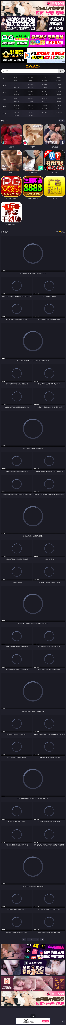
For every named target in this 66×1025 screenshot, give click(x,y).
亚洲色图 (30, 98)
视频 (4, 85)
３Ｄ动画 (58, 84)
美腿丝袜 (16, 101)
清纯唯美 (30, 101)
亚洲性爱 (16, 91)
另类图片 (58, 101)
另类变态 (58, 94)
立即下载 (45, 1021)
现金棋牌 (44, 80)
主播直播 (44, 87)
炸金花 (30, 80)
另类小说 (30, 108)
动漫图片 (58, 98)
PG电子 (16, 77)
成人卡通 (44, 91)
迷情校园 (16, 108)
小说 (4, 106)
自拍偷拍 (30, 84)
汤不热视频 (59, 112)
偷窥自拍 (16, 98)
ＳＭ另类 (58, 87)
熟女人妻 (16, 87)
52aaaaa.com (33, 66)
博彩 (4, 79)
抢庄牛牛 (58, 80)
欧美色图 (44, 98)
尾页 (42, 939)
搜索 (61, 71)
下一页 (36, 939)
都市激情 (16, 105)
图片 (4, 99)
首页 (24, 939)
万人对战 (44, 77)
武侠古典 (58, 105)
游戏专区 (58, 77)
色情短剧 (30, 115)
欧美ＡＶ (44, 84)
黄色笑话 (44, 108)
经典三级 (30, 94)
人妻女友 (44, 105)
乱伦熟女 (44, 94)
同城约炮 (16, 112)
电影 (4, 92)
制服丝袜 (16, 94)
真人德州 (30, 77)
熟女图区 (44, 101)
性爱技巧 (58, 108)
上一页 (30, 939)
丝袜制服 (30, 87)
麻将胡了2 (16, 80)
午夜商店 (30, 112)
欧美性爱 (58, 91)
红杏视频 (16, 115)
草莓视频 (44, 112)
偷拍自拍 (30, 91)
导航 (4, 113)
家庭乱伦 (30, 105)
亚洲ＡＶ (16, 84)
